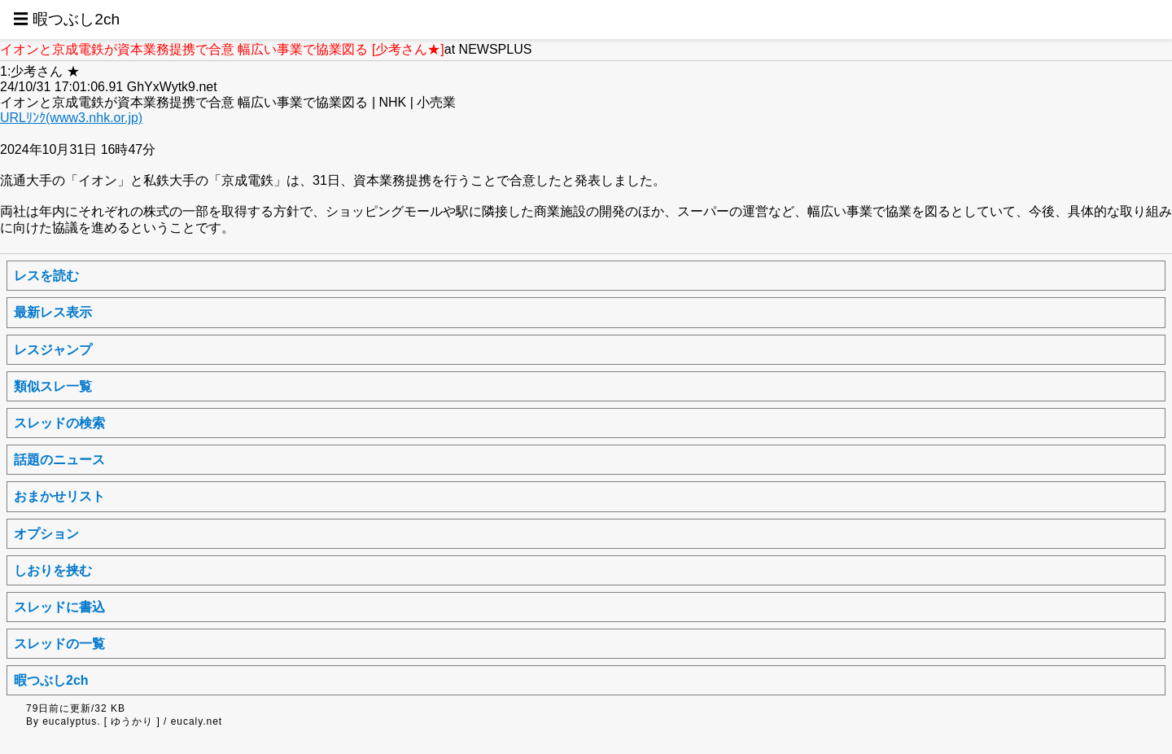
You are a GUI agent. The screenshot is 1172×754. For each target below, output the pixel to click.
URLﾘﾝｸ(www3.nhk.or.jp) (71, 118)
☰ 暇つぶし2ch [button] (66, 19)
